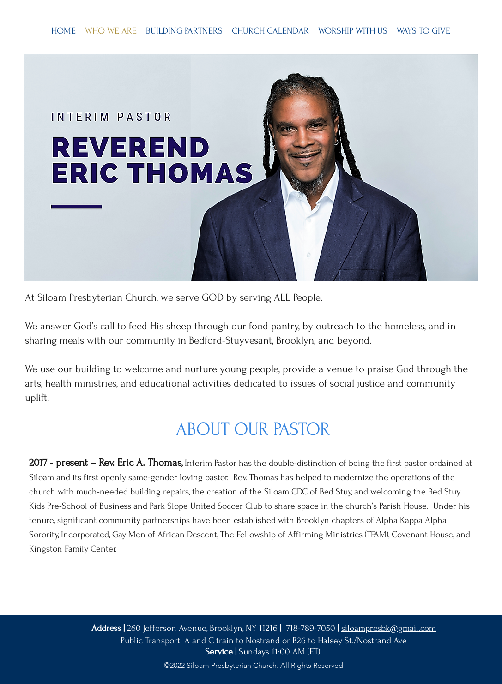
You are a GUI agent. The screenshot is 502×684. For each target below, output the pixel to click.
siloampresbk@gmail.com (388, 628)
